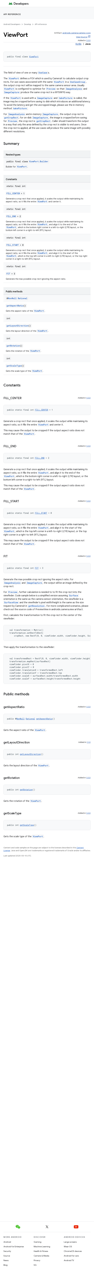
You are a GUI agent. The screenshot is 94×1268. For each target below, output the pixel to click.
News (6, 1260)
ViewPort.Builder (38, 161)
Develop (27, 24)
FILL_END (11, 216)
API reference (12, 14)
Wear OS (68, 1246)
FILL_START (13, 245)
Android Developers (11, 24)
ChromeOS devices (73, 1251)
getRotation (13, 345)
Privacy (37, 1260)
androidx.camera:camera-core (76, 33)
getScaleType (14, 365)
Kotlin (78, 44)
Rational (22, 298)
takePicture (65, 98)
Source (6, 1255)
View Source (81, 37)
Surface (73, 595)
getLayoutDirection (17, 325)
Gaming (37, 1242)
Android (7, 1242)
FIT (8, 273)
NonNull (12, 298)
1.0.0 (88, 40)
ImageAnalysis (74, 88)
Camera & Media (41, 1255)
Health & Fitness (41, 1251)
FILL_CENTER (13, 193)
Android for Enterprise (13, 1246)
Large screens (70, 1242)
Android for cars (71, 1255)
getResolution (36, 606)
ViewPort (33, 56)
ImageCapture (11, 92)
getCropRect (11, 117)
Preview (51, 88)
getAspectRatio (15, 305)
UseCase (42, 72)
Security (7, 1251)
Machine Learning (42, 1246)
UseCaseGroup (77, 82)
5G (35, 1265)
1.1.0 (89, 742)
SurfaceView (11, 602)
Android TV (69, 1260)
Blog (5, 1265)
